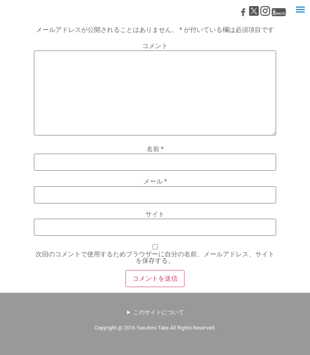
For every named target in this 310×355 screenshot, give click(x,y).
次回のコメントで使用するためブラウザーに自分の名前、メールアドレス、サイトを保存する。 (155, 257)
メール (155, 181)
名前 (155, 149)
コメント (155, 46)
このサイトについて (158, 312)
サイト (155, 214)
